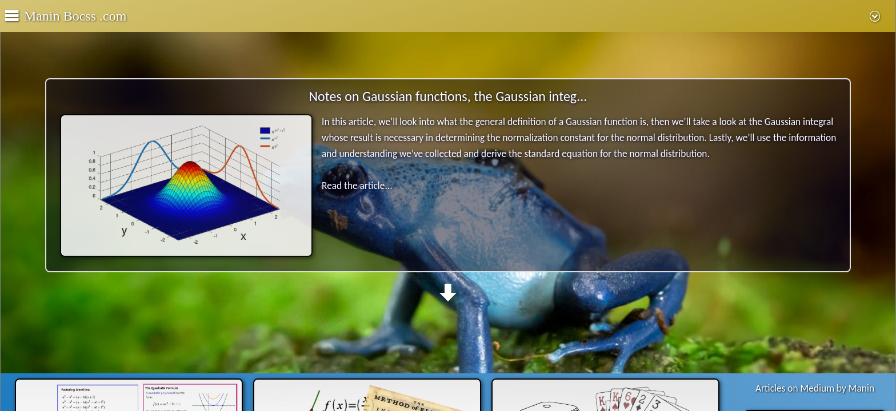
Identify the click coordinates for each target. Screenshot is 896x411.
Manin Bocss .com (75, 16)
